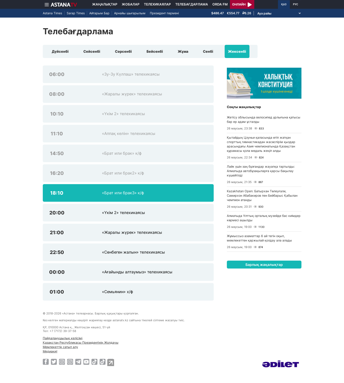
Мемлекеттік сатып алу (60, 347)
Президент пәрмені (164, 13)
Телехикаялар (157, 4)
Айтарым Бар (99, 13)
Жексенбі (237, 51)
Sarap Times (76, 13)
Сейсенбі (91, 51)
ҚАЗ (284, 4)
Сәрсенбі (123, 51)
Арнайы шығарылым (129, 13)
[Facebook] (46, 361)
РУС (295, 4)
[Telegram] (78, 361)
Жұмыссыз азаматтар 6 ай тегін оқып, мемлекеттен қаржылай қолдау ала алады (259, 238)
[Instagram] (62, 361)
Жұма (183, 51)
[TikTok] (94, 361)
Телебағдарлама (191, 4)
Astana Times (52, 13)
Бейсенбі (155, 51)
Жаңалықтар (104, 4)
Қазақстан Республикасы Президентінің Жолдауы (80, 342)
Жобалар (131, 4)
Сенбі (208, 51)
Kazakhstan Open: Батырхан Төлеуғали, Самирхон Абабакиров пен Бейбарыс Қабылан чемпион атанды (262, 195)
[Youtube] (86, 361)
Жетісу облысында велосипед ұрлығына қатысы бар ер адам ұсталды (263, 119)
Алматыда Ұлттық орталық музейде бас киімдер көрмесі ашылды (264, 218)
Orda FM (220, 4)
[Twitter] (54, 361)
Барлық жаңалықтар (264, 264)
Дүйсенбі (60, 51)
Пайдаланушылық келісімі (62, 338)
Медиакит (50, 351)
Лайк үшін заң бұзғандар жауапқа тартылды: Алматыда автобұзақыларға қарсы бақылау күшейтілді (261, 171)
